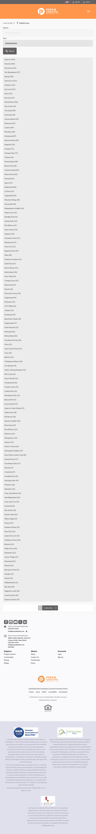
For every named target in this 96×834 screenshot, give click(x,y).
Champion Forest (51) (12, 220)
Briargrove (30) (10, 398)
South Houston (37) (11, 309)
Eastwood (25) (9, 488)
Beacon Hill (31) (10, 381)
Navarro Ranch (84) (11, 122)
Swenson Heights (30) (12, 403)
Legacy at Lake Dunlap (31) (14, 390)
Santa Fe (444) (9, 41)
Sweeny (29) (9, 424)
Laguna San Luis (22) (12, 517)
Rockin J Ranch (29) (11, 428)
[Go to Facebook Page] (6, 604)
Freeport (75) (9, 131)
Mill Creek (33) (10, 356)
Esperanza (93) (9, 105)
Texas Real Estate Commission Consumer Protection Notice (48, 670)
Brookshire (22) (10, 534)
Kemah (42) (8, 271)
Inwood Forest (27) (11, 441)
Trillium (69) (9, 139)
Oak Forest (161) (10, 63)
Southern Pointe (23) (12, 509)
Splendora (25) (9, 471)
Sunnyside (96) (9, 97)
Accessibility (52, 673)
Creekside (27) (9, 454)
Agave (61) (8, 165)
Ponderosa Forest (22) (12, 522)
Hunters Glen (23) (11, 496)
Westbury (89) (9, 114)
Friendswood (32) (10, 364)
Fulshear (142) (9, 67)
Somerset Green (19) (12, 581)
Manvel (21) (8, 547)
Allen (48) (8, 237)
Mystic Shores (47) (11, 250)
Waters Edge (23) (10, 500)
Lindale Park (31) (10, 373)
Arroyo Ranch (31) (11, 386)
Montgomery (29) (10, 420)
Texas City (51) (10, 228)
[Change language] (66, 2)
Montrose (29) (9, 415)
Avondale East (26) (11, 458)
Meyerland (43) (10, 267)
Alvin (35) (8, 326)
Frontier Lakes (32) (11, 369)
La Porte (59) (9, 173)
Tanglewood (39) (10, 279)
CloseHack (53, 682)
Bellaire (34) (9, 339)
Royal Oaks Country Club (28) (15, 437)
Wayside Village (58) (12, 182)
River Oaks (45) (10, 258)
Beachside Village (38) (12, 301)
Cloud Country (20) (11, 577)
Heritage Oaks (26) (11, 462)
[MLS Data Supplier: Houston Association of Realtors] (26, 714)
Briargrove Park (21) (11, 551)
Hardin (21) (8, 560)
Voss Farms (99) (10, 88)
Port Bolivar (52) (10, 207)
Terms (38, 673)
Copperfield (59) (10, 177)
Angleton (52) (9, 216)
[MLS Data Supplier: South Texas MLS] (70, 714)
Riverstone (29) (10, 407)
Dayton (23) (8, 505)
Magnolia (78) (9, 126)
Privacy (31, 673)
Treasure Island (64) (11, 152)
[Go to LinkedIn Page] (25, 604)
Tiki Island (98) (10, 92)
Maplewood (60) (10, 169)
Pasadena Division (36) (12, 322)
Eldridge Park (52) (11, 199)
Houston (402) (9, 46)
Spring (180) (9, 58)
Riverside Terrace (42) (12, 275)
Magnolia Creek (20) (12, 573)
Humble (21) (9, 556)
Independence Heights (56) (14, 190)
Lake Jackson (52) (11, 211)
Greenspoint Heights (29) (13, 432)
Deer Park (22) (9, 513)
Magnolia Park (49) (11, 233)
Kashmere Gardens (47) (13, 241)
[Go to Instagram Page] (11, 604)
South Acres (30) (10, 394)
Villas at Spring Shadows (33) (15, 352)
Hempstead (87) (10, 118)
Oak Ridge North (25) (12, 479)
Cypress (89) (9, 109)
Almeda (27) (9, 449)
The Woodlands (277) (12, 54)
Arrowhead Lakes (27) (12, 445)
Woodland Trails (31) (12, 377)
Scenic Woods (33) (11, 360)
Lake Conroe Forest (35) (13, 330)
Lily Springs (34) (10, 347)
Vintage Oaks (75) (11, 135)
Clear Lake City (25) (11, 483)
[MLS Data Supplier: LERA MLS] (48, 782)
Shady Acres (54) (10, 194)
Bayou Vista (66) (10, 148)
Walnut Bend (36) (10, 318)
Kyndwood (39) (10, 296)
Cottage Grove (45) (11, 262)
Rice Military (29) (11, 411)
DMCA (44, 673)
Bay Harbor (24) (10, 492)
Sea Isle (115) (9, 80)
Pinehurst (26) (9, 466)
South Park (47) (10, 245)
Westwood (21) (10, 543)
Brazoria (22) (9, 526)
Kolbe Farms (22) (10, 530)
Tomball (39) (9, 292)
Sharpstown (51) (10, 224)
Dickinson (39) (9, 284)
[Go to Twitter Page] (20, 604)
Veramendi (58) (10, 186)
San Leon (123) (9, 71)
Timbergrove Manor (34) (13, 343)
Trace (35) (8, 335)
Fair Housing (63, 673)
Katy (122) (8, 75)
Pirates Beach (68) (11, 143)
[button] (86, 30)
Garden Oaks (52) (10, 203)
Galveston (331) (10, 50)
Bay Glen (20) (9, 569)
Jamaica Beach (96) (11, 101)
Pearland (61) (9, 160)
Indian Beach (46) (10, 254)
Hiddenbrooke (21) (11, 564)
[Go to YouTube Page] (16, 604)
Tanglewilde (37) (10, 305)
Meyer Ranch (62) (11, 156)
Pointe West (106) (11, 84)
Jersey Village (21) (11, 539)
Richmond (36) (9, 313)
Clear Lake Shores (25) (12, 475)
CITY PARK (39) (10, 288)
